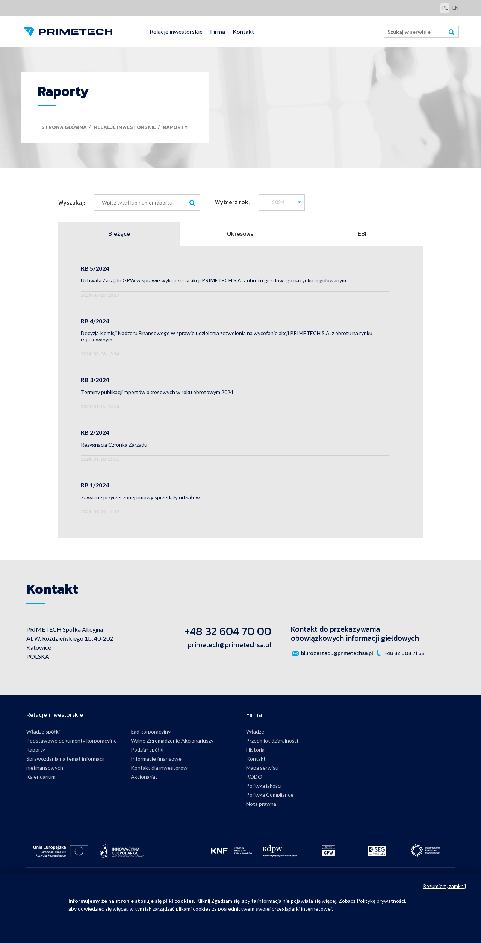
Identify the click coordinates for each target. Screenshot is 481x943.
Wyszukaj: (71, 202)
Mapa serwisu (262, 767)
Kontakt (243, 31)
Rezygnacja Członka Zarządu (114, 444)
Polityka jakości (263, 785)
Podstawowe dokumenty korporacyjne (71, 740)
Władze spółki (43, 731)
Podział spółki (147, 749)
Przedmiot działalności (272, 740)
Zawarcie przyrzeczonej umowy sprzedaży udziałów (140, 497)
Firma (217, 31)
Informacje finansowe (156, 758)
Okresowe (240, 233)
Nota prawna (261, 803)
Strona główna (64, 127)
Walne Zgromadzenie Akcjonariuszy (172, 740)
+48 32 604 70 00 (228, 631)
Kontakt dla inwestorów (159, 767)
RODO (254, 776)
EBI (362, 233)
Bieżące (119, 233)
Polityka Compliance (269, 794)
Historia (255, 749)
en (455, 8)
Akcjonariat (144, 776)
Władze (255, 731)
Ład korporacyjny (151, 731)
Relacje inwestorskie (176, 31)
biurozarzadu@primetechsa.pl (332, 653)
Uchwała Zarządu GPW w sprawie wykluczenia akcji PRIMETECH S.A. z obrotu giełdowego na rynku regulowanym (213, 280)
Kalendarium (41, 776)
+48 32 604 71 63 (399, 653)
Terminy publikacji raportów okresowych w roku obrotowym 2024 (157, 392)
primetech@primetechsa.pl (229, 645)
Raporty (175, 127)
